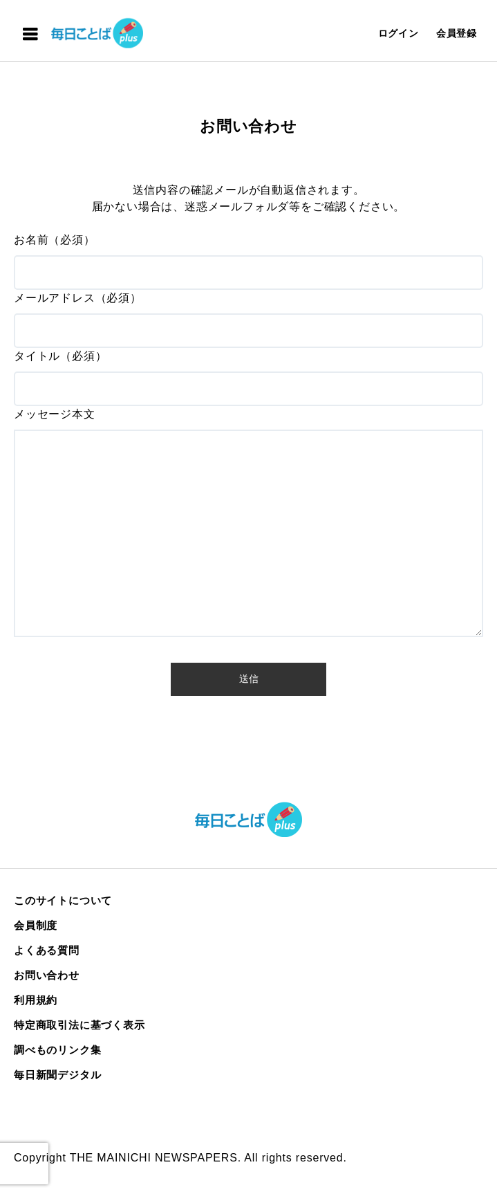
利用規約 (35, 1000)
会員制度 (35, 925)
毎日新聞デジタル (57, 1075)
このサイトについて (63, 900)
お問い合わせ (46, 975)
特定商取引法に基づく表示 (79, 1025)
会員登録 (456, 33)
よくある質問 (46, 950)
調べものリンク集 (57, 1050)
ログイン (398, 33)
